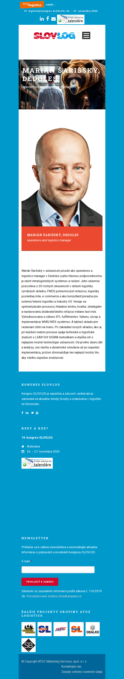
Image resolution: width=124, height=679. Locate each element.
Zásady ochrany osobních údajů (82, 672)
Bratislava (33, 446)
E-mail (26, 561)
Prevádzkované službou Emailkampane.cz (54, 596)
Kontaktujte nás (71, 666)
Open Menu (86, 35)
